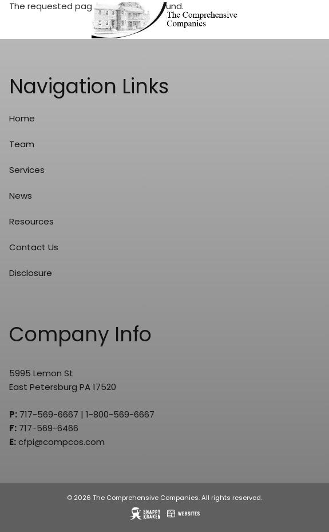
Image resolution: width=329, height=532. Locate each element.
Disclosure (30, 273)
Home (22, 118)
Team (21, 144)
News (20, 196)
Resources (31, 221)
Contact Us (33, 247)
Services (27, 170)
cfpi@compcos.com (61, 442)
